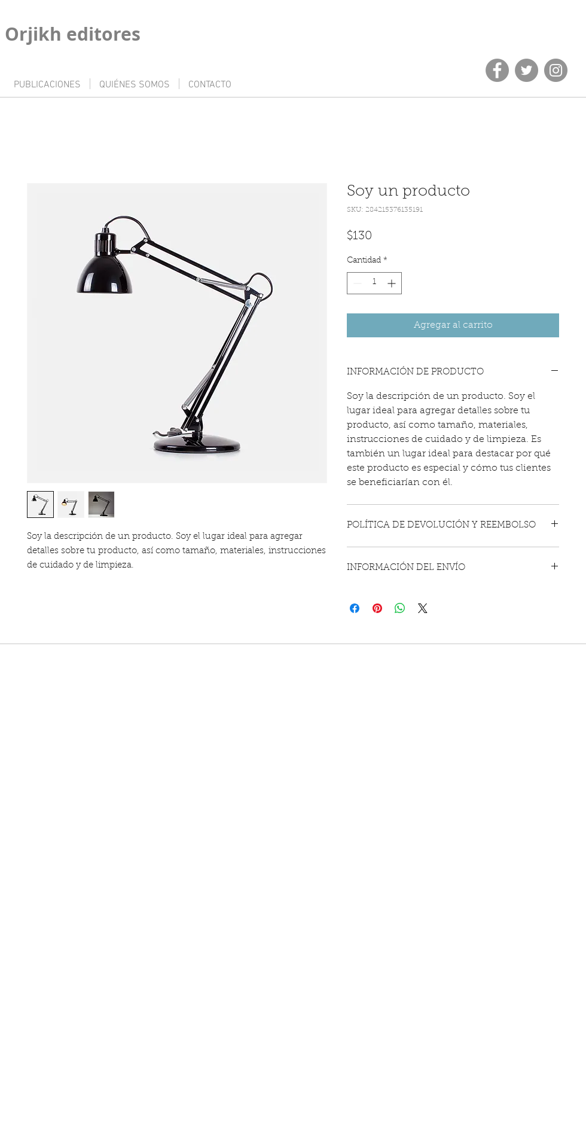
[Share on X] (423, 608)
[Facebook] (497, 70)
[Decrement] (356, 283)
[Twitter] (526, 70)
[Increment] (392, 283)
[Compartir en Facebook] (354, 608)
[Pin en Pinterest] (377, 608)
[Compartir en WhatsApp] (400, 608)
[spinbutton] (374, 283)
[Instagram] (555, 70)
